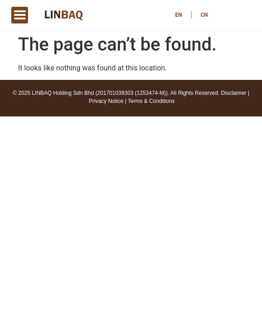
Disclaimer (233, 93)
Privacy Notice (106, 101)
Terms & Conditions (151, 101)
